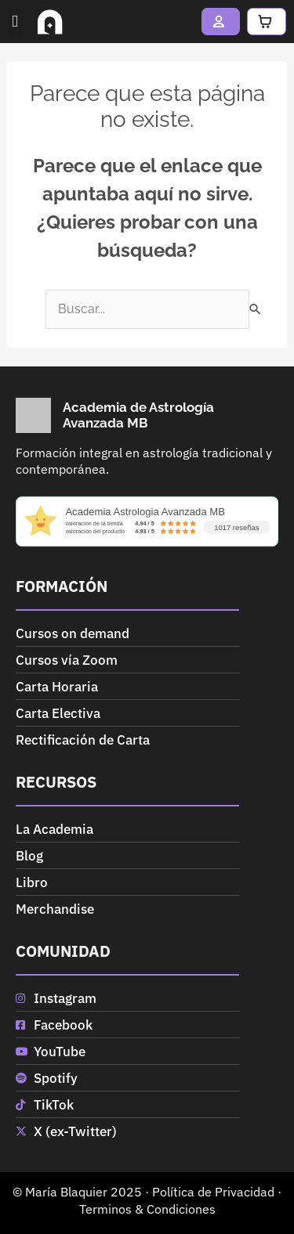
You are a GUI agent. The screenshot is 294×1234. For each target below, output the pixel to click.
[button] (15, 21)
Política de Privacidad (213, 1192)
